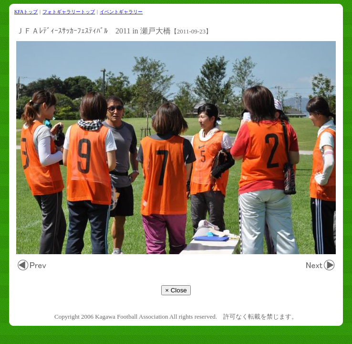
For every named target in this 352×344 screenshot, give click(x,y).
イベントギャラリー (121, 11)
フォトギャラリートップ (68, 11)
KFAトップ (26, 11)
